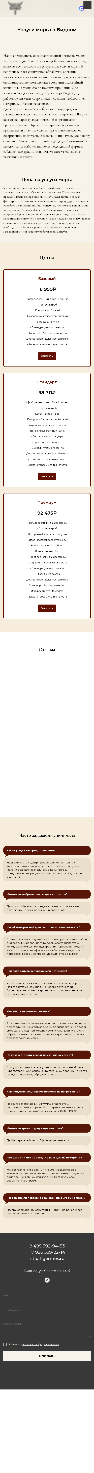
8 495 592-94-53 (47, 1246)
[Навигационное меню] (87, 5)
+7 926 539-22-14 (47, 1252)
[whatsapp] (47, 1280)
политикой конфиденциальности (40, 1344)
